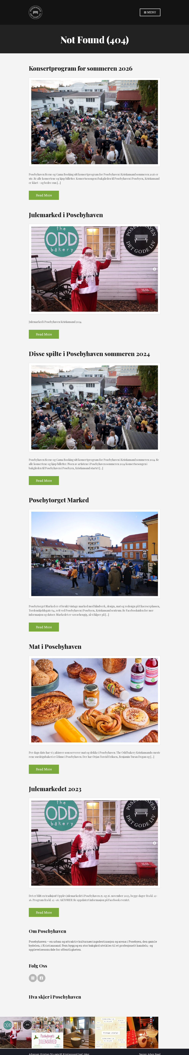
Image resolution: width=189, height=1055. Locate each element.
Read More (44, 195)
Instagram (33, 978)
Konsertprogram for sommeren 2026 (81, 68)
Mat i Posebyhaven (55, 646)
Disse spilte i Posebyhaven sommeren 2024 (89, 353)
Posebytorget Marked (59, 500)
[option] (16, 1032)
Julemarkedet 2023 (55, 788)
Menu (150, 12)
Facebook (41, 978)
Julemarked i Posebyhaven (66, 215)
